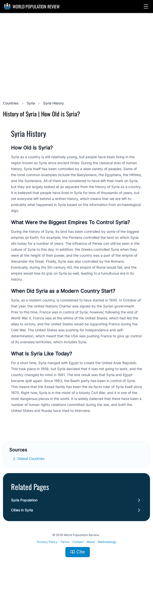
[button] (146, 6)
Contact (78, 542)
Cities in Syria (22, 510)
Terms (64, 542)
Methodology (107, 542)
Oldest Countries (31, 458)
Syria (31, 103)
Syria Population (24, 500)
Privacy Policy (47, 542)
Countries (11, 103)
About (91, 542)
